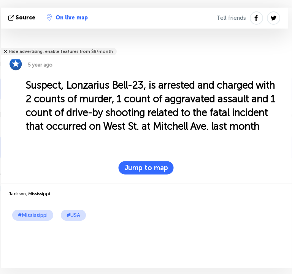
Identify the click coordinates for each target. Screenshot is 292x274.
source (22, 17)
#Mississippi (33, 215)
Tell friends (231, 17)
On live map (67, 17)
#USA (73, 215)
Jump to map (146, 168)
